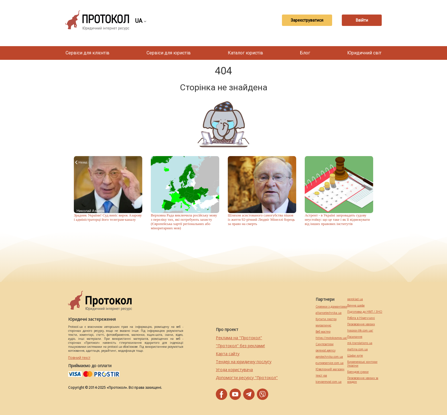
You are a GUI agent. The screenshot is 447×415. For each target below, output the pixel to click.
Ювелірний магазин (330, 369)
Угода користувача (234, 369)
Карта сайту (227, 353)
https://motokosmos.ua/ (331, 338)
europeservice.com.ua (330, 363)
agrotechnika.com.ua (329, 357)
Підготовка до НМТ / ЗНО (364, 312)
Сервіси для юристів (169, 53)
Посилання (354, 337)
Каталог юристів (245, 53)
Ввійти (362, 20)
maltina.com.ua (357, 349)
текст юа (321, 375)
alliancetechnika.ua (329, 313)
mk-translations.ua (359, 343)
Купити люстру (326, 319)
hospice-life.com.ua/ (360, 330)
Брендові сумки (358, 372)
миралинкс (323, 325)
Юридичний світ (364, 53)
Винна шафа (356, 305)
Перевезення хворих (361, 324)
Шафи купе (355, 355)
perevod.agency (326, 350)
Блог (305, 53)
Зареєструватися (307, 20)
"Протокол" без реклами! (240, 345)
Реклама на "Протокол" (239, 337)
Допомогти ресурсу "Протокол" (247, 377)
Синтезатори (325, 344)
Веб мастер (323, 332)
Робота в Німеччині (361, 318)
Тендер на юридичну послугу (243, 361)
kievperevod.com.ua (329, 382)
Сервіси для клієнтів (87, 53)
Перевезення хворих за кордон (362, 380)
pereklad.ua (355, 299)
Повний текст (79, 357)
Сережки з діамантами (331, 306)
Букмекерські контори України (362, 363)
